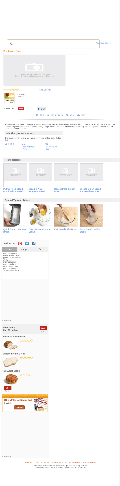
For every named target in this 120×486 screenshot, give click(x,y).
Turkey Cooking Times (11, 270)
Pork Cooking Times (10, 268)
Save (41, 115)
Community (49, 18)
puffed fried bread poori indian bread (13, 190)
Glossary (30, 18)
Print (83, 115)
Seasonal (59, 18)
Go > (43, 328)
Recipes (8, 18)
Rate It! (11, 144)
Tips (40, 249)
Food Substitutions (9, 261)
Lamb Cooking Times (10, 266)
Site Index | (47, 462)
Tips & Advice (19, 18)
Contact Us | (38, 462)
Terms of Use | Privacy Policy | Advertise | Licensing (79, 462)
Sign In (112, 18)
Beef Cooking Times (10, 254)
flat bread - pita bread (65, 229)
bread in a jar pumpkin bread (37, 190)
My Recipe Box (70, 18)
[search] (53, 44)
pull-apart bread (11, 371)
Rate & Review (45, 90)
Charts (9, 249)
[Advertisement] (60, 30)
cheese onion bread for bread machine (90, 190)
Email (72, 115)
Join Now (105, 18)
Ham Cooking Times (10, 263)
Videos (39, 18)
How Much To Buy (9, 265)
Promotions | (56, 462)
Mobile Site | (29, 462)
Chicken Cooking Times (11, 255)
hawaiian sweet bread (14, 336)
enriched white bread (14, 353)
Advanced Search (103, 43)
